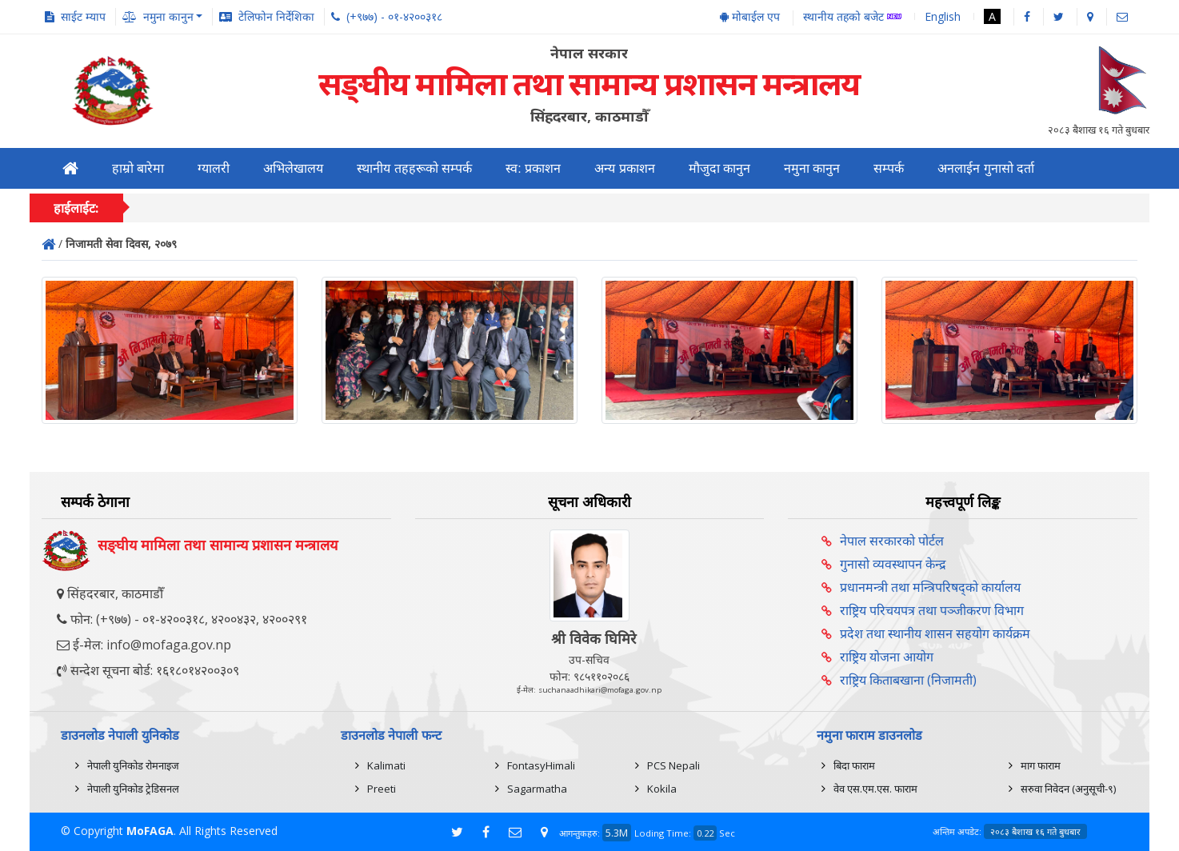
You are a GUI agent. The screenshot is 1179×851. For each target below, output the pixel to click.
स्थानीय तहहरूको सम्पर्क (414, 168)
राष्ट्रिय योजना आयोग (886, 656)
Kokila (662, 788)
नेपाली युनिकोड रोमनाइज (133, 765)
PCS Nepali (673, 765)
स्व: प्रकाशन (533, 168)
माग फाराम (1041, 765)
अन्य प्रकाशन (624, 168)
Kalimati (386, 765)
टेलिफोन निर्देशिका (276, 16)
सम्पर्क (888, 168)
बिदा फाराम (854, 765)
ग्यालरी (214, 168)
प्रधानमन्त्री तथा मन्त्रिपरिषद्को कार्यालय (930, 587)
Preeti (381, 788)
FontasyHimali (541, 765)
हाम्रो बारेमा (138, 168)
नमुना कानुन (812, 168)
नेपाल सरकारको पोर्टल (892, 540)
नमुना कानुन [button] (168, 16)
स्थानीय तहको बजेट (852, 17)
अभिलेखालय (293, 168)
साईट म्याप (83, 16)
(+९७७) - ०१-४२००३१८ (394, 16)
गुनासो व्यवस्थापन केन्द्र (893, 564)
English (943, 16)
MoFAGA (150, 830)
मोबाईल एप (750, 16)
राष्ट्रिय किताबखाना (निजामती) (908, 680)
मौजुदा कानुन (719, 168)
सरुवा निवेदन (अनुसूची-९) (1068, 788)
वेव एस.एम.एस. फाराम (875, 788)
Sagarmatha (537, 788)
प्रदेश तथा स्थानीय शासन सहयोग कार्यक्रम (935, 633)
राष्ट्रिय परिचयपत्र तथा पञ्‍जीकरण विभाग (932, 610)
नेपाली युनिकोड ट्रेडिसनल (133, 788)
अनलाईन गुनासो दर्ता (985, 168)
